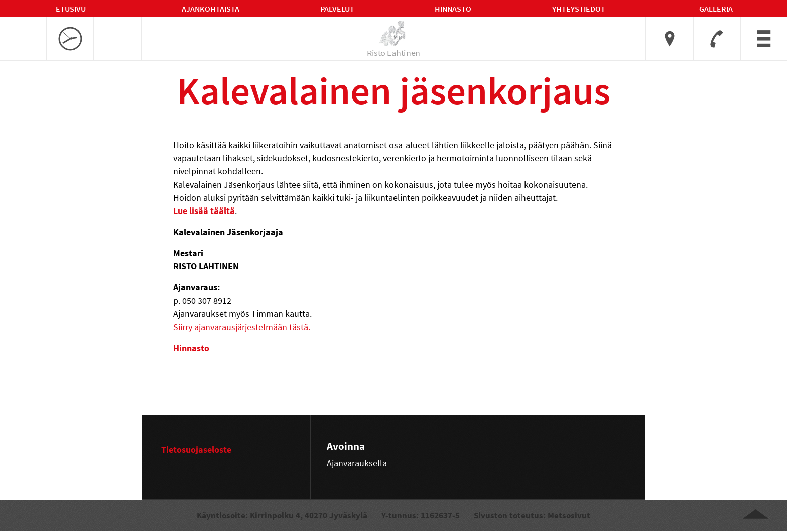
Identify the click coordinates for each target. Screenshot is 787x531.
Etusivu (71, 9)
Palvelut (337, 9)
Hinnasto (453, 9)
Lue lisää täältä (204, 211)
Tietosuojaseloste (196, 449)
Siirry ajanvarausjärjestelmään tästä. (241, 327)
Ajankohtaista (210, 9)
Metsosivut (569, 515)
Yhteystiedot (578, 9)
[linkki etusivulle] (393, 34)
